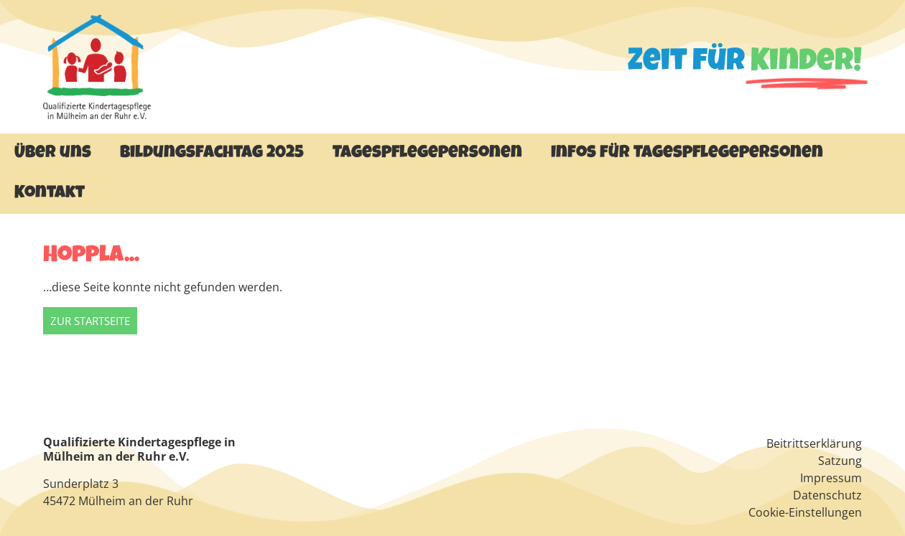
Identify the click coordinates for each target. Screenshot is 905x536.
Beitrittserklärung (814, 443)
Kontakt (49, 193)
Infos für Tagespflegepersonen (687, 153)
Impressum (831, 478)
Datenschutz (827, 495)
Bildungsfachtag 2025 (212, 153)
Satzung (840, 461)
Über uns (52, 153)
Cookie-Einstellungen (805, 512)
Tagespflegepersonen (427, 153)
